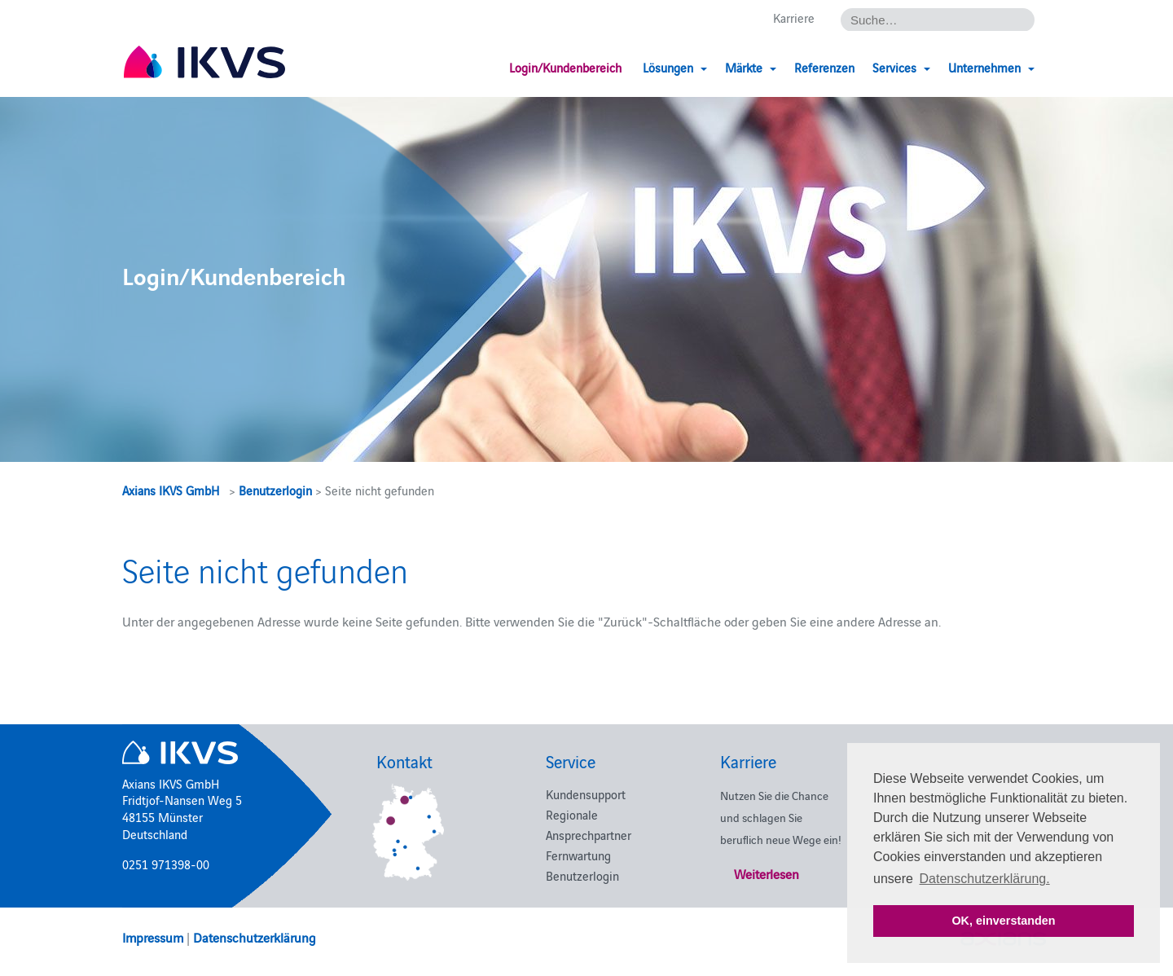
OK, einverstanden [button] (1003, 920)
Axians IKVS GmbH (170, 490)
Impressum (152, 937)
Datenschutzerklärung (254, 937)
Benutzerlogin (275, 490)
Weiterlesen (766, 873)
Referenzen (824, 67)
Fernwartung (578, 855)
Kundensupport (586, 793)
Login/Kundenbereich (565, 67)
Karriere (794, 17)
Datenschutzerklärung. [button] (985, 879)
